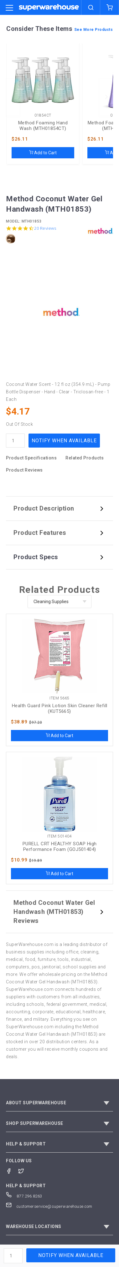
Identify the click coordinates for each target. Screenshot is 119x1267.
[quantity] (15, 441)
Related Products (84, 457)
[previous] (12, 97)
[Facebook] (12, 1170)
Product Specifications (31, 457)
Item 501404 (59, 836)
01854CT (42, 115)
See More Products (93, 29)
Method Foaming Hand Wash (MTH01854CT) (43, 125)
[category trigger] (9, 8)
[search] (90, 7)
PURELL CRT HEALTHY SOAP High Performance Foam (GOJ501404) (60, 846)
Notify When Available (64, 441)
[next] (106, 97)
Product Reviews (24, 470)
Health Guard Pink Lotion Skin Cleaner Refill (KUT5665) (59, 708)
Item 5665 (59, 698)
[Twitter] (24, 1170)
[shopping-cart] (109, 7)
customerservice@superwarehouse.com (49, 1206)
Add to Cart (43, 152)
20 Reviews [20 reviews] (45, 228)
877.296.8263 (24, 1196)
